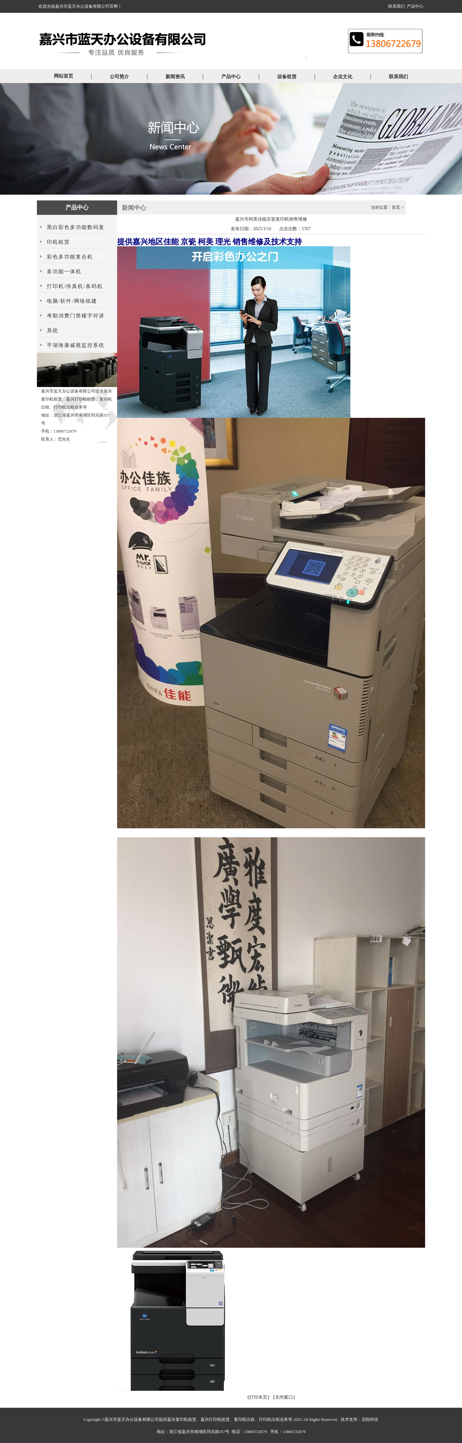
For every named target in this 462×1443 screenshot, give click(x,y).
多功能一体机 (64, 271)
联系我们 (396, 6)
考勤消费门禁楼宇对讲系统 (76, 323)
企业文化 (342, 76)
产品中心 (415, 6)
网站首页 (63, 76)
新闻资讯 (175, 76)
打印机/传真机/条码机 (75, 286)
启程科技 (370, 1419)
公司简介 (119, 76)
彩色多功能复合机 (70, 256)
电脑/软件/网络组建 (72, 301)
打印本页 (258, 1397)
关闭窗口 (284, 1397)
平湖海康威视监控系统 (76, 345)
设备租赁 (286, 76)
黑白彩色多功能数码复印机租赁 (76, 234)
